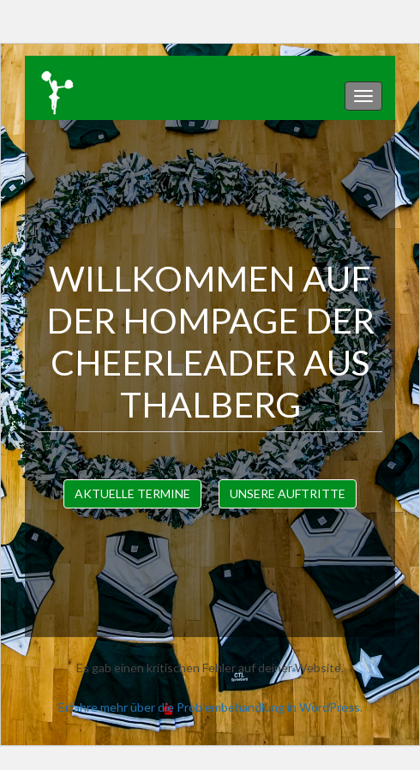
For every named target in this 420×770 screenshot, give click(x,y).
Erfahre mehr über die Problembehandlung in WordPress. (210, 707)
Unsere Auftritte (287, 493)
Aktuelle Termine (132, 493)
